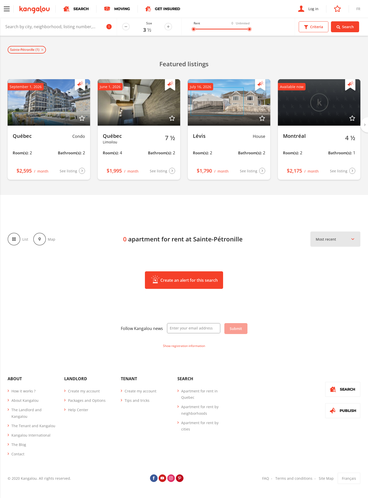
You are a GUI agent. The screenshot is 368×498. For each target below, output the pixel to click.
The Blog (18, 444)
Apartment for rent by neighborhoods (200, 410)
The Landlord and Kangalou (26, 413)
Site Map (326, 478)
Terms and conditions (293, 478)
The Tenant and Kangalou (33, 425)
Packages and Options (87, 400)
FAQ (265, 478)
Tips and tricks (137, 400)
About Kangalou (25, 400)
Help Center (78, 409)
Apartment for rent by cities (200, 425)
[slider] (194, 29)
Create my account (84, 391)
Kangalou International (31, 435)
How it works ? (23, 391)
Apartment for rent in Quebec (199, 394)
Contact (17, 454)
